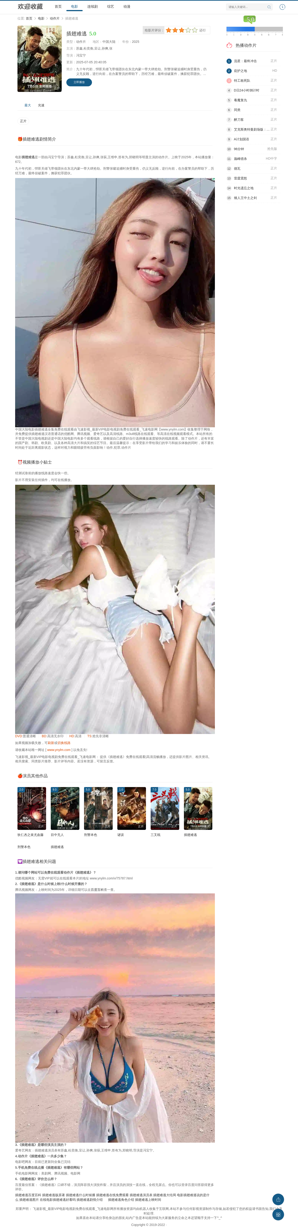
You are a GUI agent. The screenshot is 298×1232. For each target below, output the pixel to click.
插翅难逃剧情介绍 (90, 1200)
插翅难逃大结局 (164, 1195)
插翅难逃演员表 (141, 1195)
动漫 (126, 6)
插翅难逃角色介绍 (121, 1200)
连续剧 (92, 6)
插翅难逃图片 (29, 1200)
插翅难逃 (190, 835)
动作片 (55, 18)
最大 (27, 105)
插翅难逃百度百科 (28, 1195)
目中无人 (57, 835)
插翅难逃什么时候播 (80, 1195)
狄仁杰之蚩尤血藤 (30, 835)
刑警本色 (90, 835)
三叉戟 (155, 835)
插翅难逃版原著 (53, 1195)
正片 (23, 121)
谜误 (120, 835)
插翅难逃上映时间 (148, 1200)
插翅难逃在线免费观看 (112, 1195)
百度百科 (97, 890)
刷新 (51, 743)
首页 (58, 6)
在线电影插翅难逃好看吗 (58, 1200)
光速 (41, 105)
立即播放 (79, 82)
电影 (74, 6)
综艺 (110, 6)
